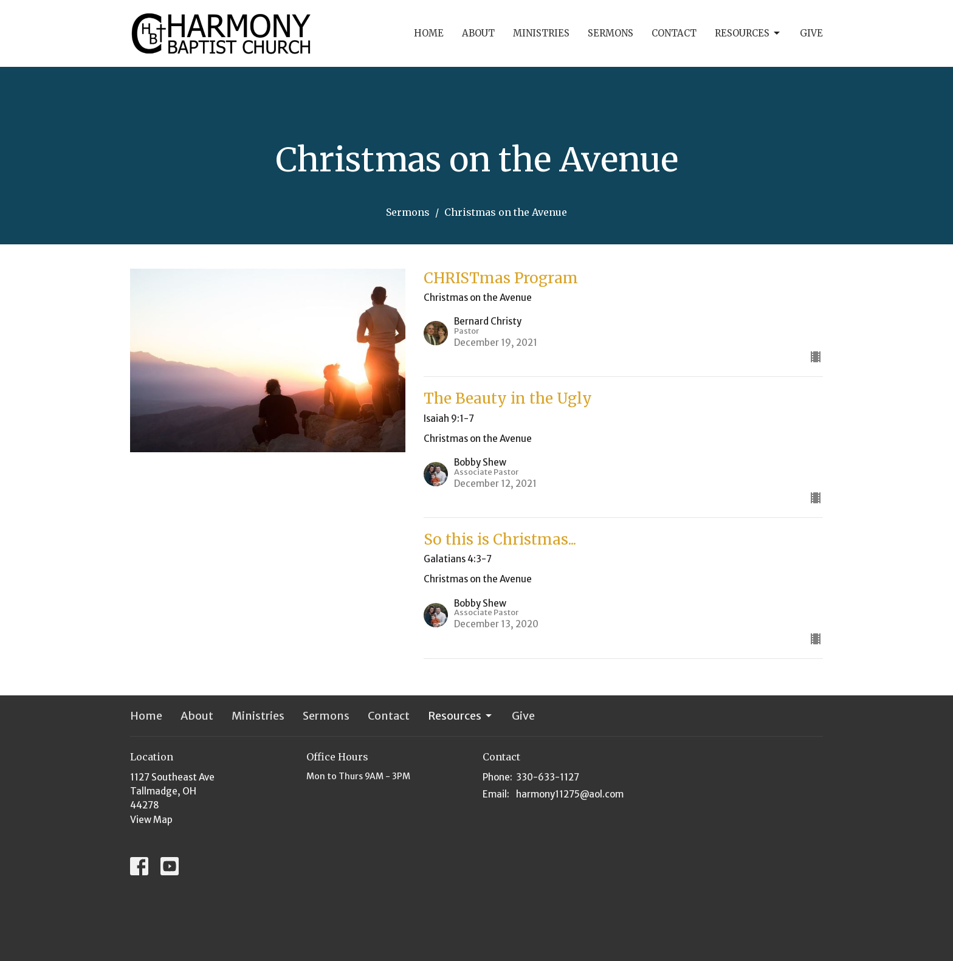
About (478, 33)
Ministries (541, 33)
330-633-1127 (547, 777)
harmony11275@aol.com (570, 794)
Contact (674, 33)
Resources (748, 33)
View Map (151, 819)
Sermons (610, 33)
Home (429, 33)
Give (811, 33)
